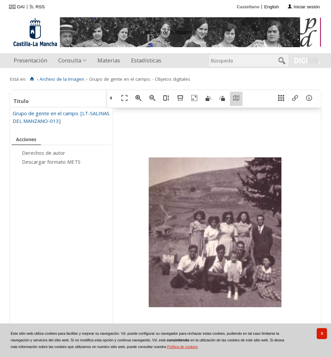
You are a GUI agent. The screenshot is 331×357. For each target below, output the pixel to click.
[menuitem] (32, 60)
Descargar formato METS (51, 161)
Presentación (30, 60)
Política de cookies (182, 347)
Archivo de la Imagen (62, 79)
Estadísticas (146, 60)
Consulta (69, 60)
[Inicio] (32, 79)
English (271, 6)
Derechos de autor (43, 152)
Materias (108, 60)
